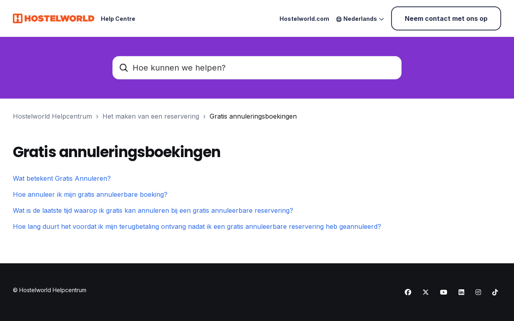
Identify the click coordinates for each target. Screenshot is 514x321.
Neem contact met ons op (446, 18)
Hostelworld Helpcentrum (52, 116)
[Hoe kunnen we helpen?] (257, 67)
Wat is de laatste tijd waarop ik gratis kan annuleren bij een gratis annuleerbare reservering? (153, 210)
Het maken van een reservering (150, 116)
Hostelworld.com (304, 18)
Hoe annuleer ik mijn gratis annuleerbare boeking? (90, 194)
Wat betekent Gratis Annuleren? (62, 178)
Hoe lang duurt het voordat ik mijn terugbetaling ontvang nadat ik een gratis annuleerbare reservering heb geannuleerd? (197, 226)
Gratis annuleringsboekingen (253, 116)
